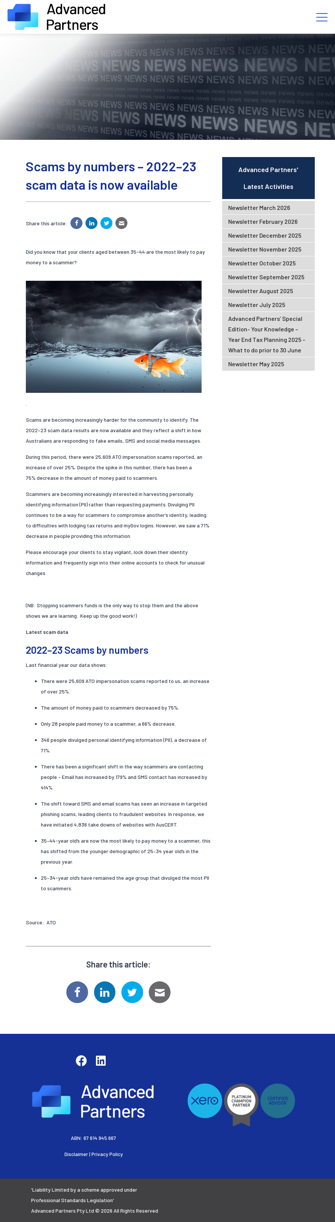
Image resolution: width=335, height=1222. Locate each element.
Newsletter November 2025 (264, 249)
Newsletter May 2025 (256, 363)
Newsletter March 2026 (259, 207)
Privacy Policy (107, 1154)
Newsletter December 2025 (264, 235)
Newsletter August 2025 (260, 290)
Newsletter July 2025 (256, 304)
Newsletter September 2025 (266, 276)
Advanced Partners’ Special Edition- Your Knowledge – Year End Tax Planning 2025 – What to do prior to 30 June (266, 334)
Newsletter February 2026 (263, 221)
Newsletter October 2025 (262, 263)
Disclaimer (76, 1154)
